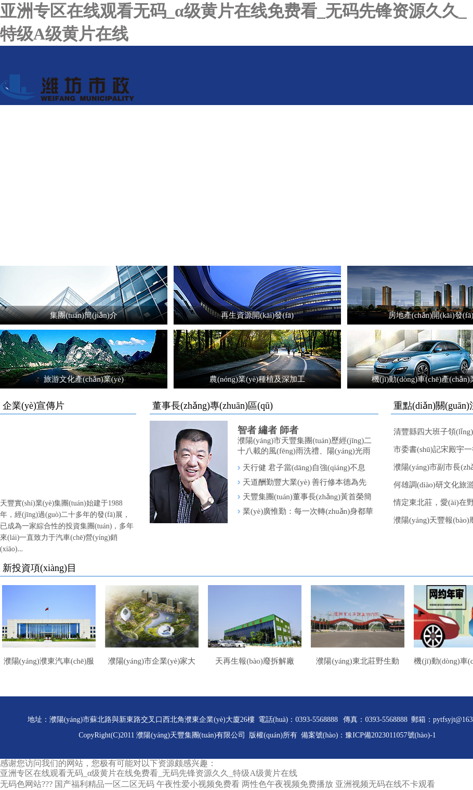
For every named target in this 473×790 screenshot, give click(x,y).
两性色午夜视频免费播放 (287, 784)
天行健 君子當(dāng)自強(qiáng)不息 (304, 467)
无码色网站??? (26, 784)
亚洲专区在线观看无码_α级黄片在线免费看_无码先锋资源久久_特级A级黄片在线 (148, 773)
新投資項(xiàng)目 (39, 568)
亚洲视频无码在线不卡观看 (385, 784)
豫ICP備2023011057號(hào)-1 (390, 735)
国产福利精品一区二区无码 (104, 784)
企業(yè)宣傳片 (33, 405)
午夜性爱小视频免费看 (198, 784)
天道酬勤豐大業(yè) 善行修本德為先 (304, 482)
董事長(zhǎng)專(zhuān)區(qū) (212, 405)
